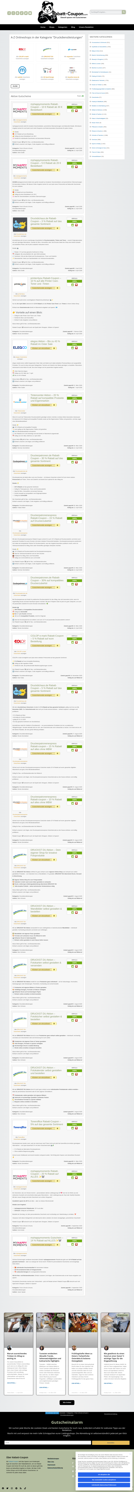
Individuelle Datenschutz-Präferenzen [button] (104, 1485)
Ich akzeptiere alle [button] (104, 1474)
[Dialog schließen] (130, 1454)
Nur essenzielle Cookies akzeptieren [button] (104, 1480)
